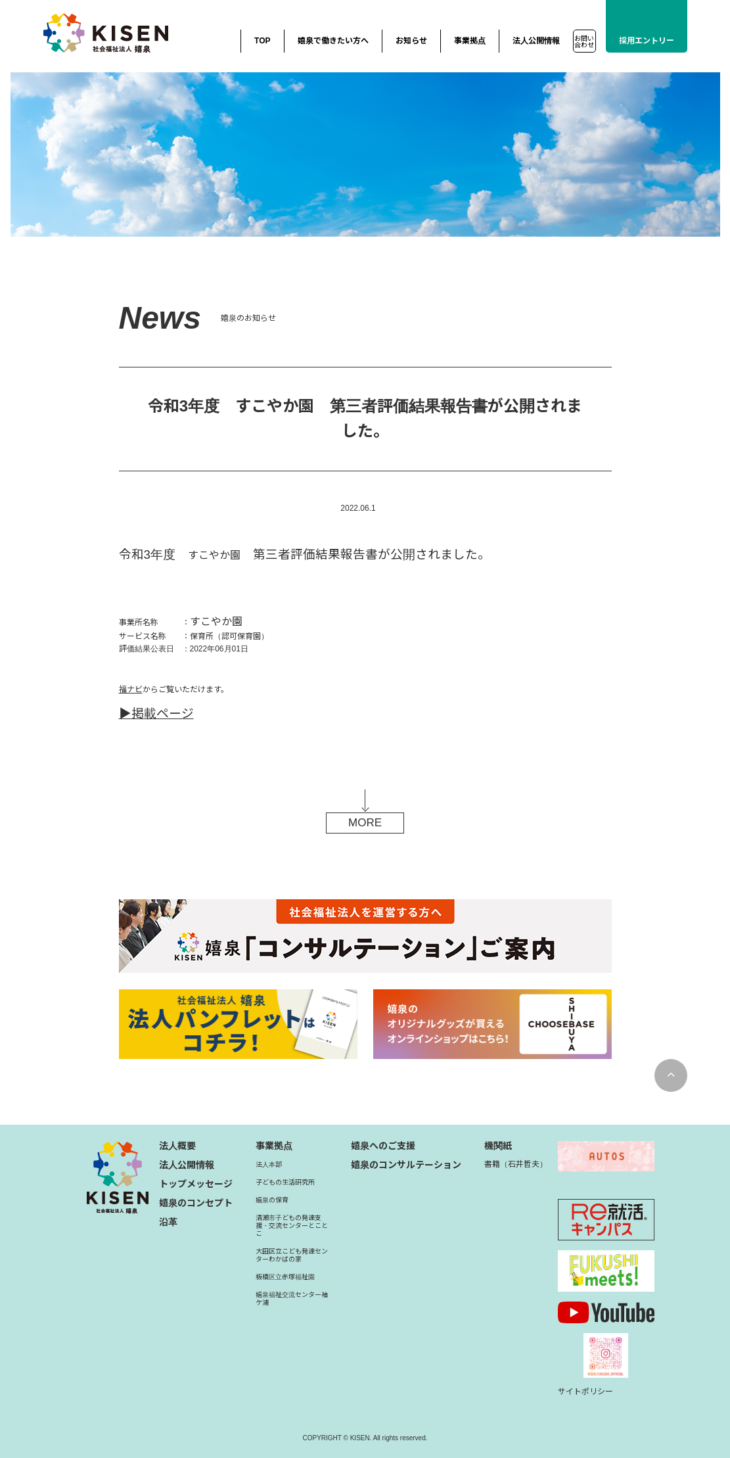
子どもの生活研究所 (285, 1182)
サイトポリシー (585, 1391)
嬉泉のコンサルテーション (406, 1165)
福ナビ (131, 689)
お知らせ (411, 40)
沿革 (168, 1222)
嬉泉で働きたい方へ (333, 40)
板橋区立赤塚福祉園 (285, 1277)
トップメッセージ (196, 1184)
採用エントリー (646, 40)
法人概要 (177, 1146)
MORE (365, 822)
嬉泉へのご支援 (383, 1146)
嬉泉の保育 (272, 1200)
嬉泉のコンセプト (196, 1203)
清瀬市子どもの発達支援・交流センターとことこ (292, 1225)
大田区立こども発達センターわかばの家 (292, 1255)
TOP (262, 40)
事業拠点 (470, 40)
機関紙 (498, 1146)
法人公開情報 (536, 40)
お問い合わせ (584, 42)
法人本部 (269, 1164)
